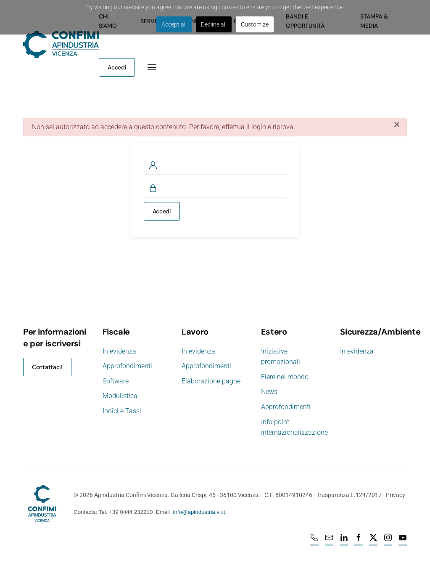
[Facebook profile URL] (359, 541)
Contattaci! (47, 367)
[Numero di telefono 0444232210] (315, 541)
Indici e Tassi (122, 411)
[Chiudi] (396, 124)
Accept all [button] (174, 24)
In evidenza (119, 351)
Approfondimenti (127, 366)
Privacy (394, 495)
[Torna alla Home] (61, 44)
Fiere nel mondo (284, 377)
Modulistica (120, 396)
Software (116, 381)
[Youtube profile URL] (403, 541)
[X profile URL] (374, 541)
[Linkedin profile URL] (344, 541)
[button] (152, 67)
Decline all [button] (214, 24)
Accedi (117, 67)
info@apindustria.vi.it (198, 512)
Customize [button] (255, 24)
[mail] (330, 541)
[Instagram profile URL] (389, 541)
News (268, 392)
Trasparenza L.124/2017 (348, 495)
